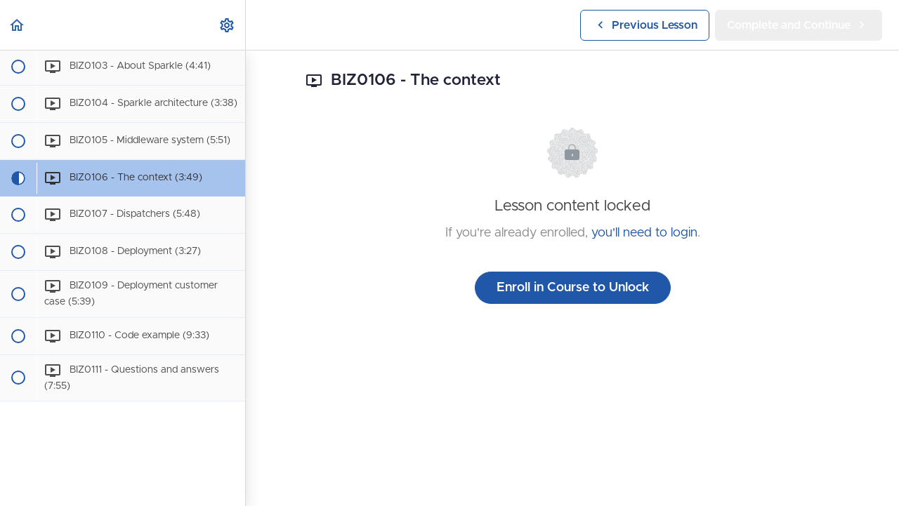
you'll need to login (644, 233)
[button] (17, 25)
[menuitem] (227, 25)
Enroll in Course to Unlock (573, 287)
